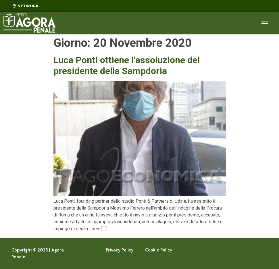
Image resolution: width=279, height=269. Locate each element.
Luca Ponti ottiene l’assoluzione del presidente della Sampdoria (126, 65)
